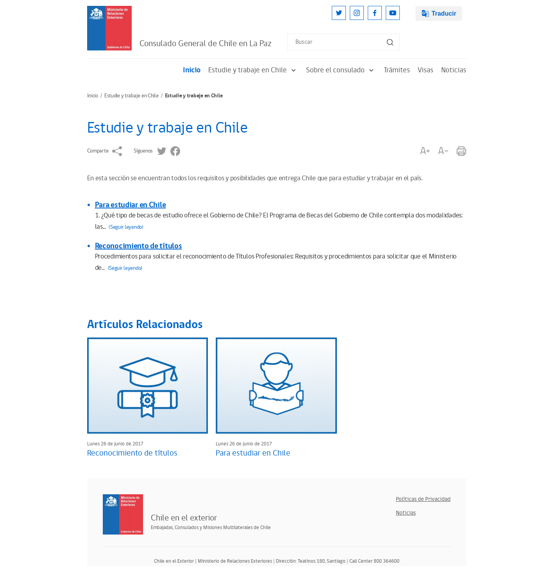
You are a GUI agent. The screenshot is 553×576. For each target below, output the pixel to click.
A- (443, 151)
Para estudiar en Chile (130, 204)
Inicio (191, 70)
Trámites (397, 70)
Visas (425, 70)
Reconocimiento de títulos (138, 245)
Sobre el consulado (341, 70)
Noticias (453, 70)
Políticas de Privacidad (423, 499)
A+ (425, 151)
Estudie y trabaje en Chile (253, 70)
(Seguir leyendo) (126, 227)
